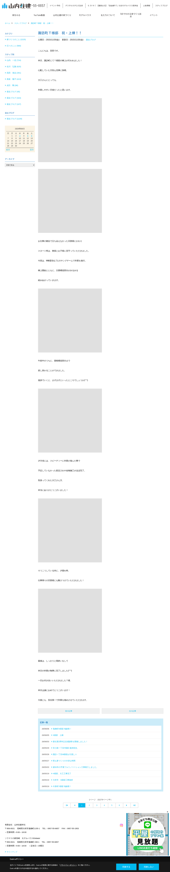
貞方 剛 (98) (12, 85)
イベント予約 (55, 6)
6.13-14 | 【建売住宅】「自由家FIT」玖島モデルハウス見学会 (113, 6)
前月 (8, 150)
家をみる (16, 15)
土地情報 (146, 6)
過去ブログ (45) (13, 92)
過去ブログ (91, 40)
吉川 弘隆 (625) (14, 66)
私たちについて (108, 15)
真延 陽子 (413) (14, 79)
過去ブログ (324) (14, 98)
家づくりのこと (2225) (16, 39)
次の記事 (132, 711)
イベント (154, 15)
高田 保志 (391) (14, 73)
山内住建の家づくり (62, 15)
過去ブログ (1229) (14, 119)
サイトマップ (12, 852)
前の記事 (68, 711)
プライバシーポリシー (68, 865)
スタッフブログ (161, 6)
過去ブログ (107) (14, 104)
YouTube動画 (39, 15)
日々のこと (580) (14, 46)
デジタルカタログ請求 (74, 6)
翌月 (32, 150)
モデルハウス (85, 15)
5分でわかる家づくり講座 (130, 15)
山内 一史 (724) (14, 60)
